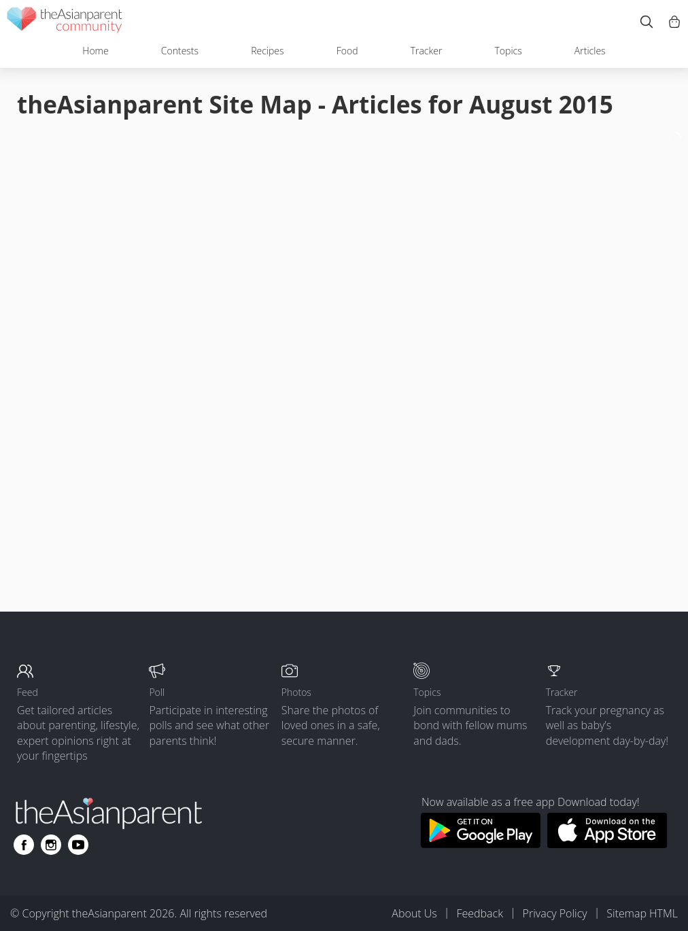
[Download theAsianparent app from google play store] (480, 844)
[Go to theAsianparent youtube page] (78, 845)
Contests (180, 50)
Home (95, 50)
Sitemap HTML (642, 913)
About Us (414, 913)
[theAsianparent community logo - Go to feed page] (64, 22)
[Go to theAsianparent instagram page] (51, 845)
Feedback (479, 913)
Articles (590, 50)
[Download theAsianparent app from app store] (607, 844)
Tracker (427, 50)
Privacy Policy (555, 913)
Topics (508, 50)
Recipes (267, 50)
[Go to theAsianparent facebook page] (24, 845)
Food (347, 50)
